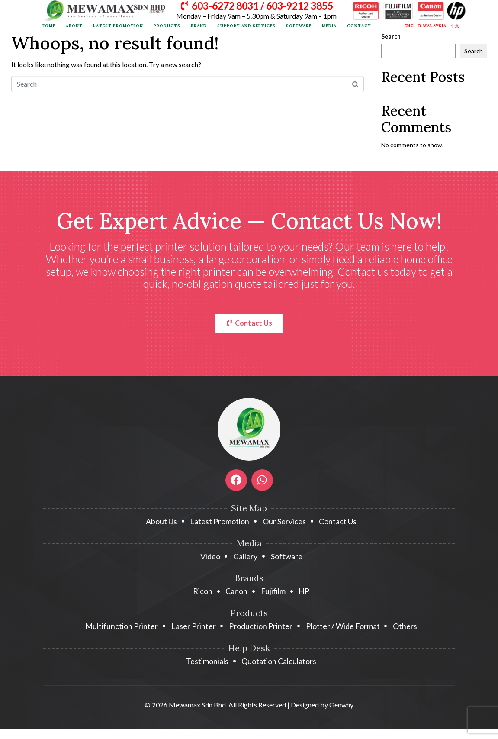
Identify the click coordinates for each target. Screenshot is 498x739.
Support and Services (246, 26)
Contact (359, 26)
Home (48, 26)
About (74, 26)
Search (391, 36)
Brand (199, 26)
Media (329, 26)
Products (167, 26)
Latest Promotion (118, 26)
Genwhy (341, 706)
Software (299, 26)
